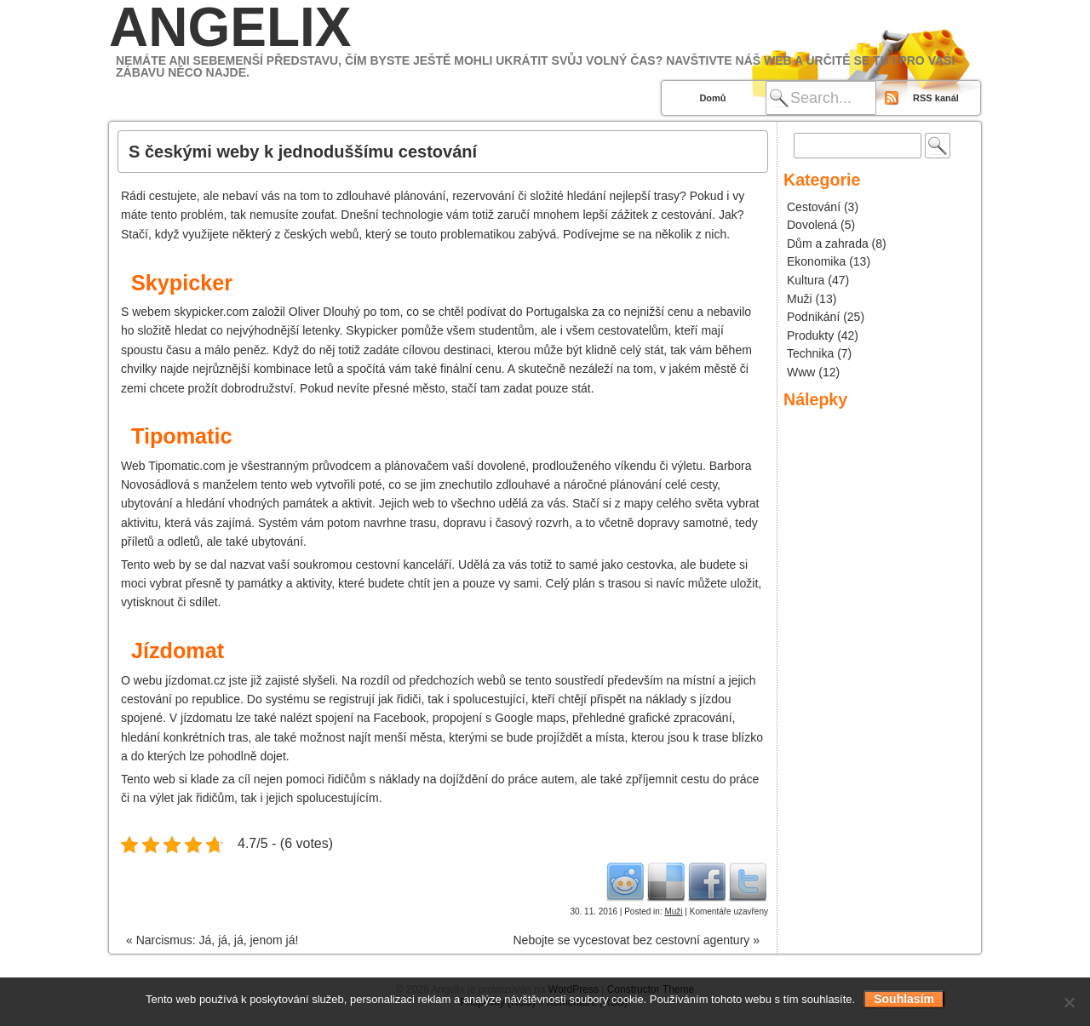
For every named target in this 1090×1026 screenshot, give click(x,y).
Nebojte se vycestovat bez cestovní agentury (636, 940)
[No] (1068, 1002)
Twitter (747, 881)
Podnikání (813, 317)
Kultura (805, 280)
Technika (810, 353)
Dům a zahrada (828, 243)
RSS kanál (936, 98)
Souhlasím (904, 999)
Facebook (706, 881)
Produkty (810, 335)
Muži (673, 911)
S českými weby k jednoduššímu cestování (303, 151)
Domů (712, 98)
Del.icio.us (665, 881)
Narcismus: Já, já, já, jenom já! (212, 940)
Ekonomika (816, 261)
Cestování (813, 207)
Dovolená (812, 225)
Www (801, 372)
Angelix (230, 27)
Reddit (625, 881)
